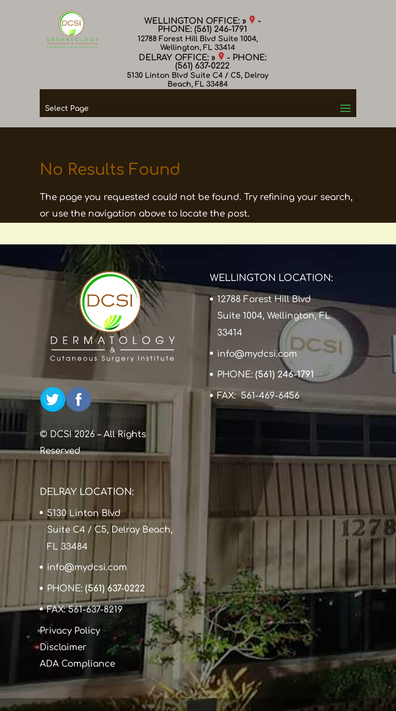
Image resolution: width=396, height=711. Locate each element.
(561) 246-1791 (220, 29)
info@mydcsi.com (257, 354)
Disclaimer (63, 647)
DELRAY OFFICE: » (181, 57)
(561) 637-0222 (202, 66)
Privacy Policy (70, 631)
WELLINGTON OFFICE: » (199, 21)
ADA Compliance (77, 664)
